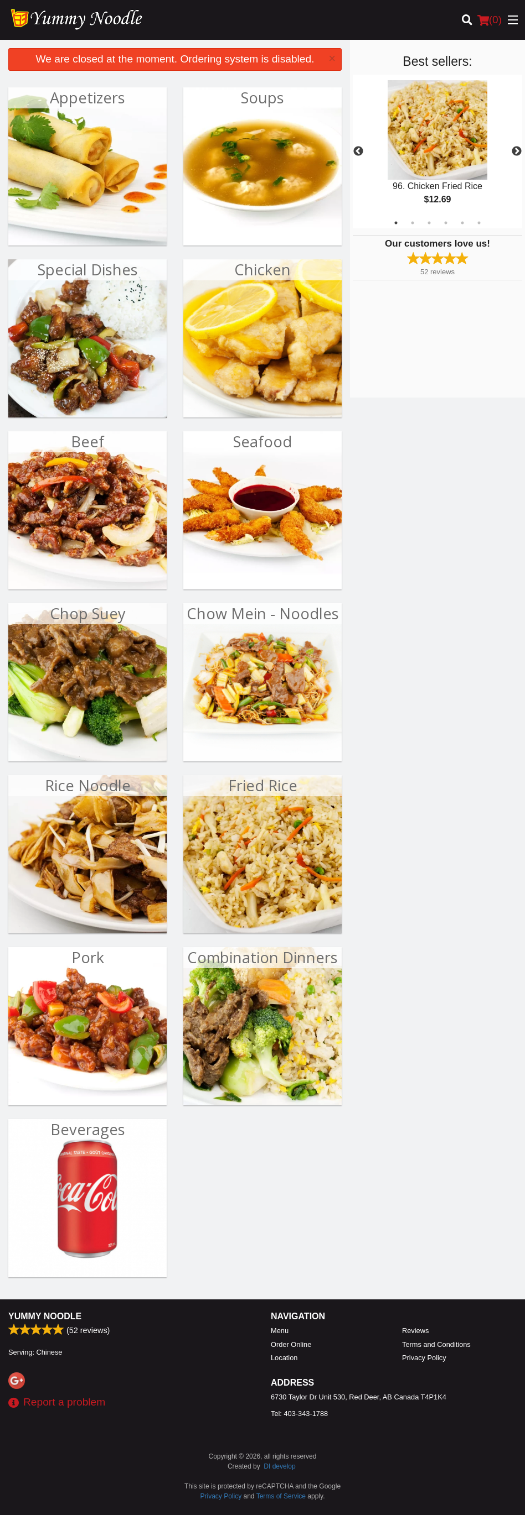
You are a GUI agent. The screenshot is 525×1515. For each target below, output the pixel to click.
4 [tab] (445, 222)
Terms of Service (281, 1496)
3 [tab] (429, 222)
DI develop (279, 1466)
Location (284, 1358)
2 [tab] (412, 222)
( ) (489, 20)
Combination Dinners (262, 957)
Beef (87, 441)
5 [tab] (462, 222)
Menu (280, 1330)
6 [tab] (479, 222)
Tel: (299, 1413)
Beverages (87, 1129)
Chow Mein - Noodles (263, 613)
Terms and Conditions (436, 1344)
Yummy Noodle (44, 1316)
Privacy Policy (424, 1358)
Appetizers (87, 97)
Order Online (291, 1344)
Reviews (415, 1330)
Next (516, 151)
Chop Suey (88, 613)
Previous (358, 151)
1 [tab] (396, 222)
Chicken (262, 269)
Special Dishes (88, 269)
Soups (262, 97)
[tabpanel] (437, 151)
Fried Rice (262, 785)
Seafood (262, 441)
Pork (87, 957)
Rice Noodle (88, 785)
